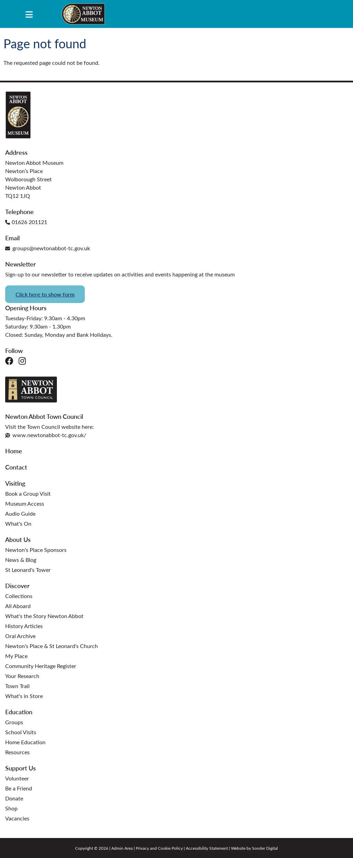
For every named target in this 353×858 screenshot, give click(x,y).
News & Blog (20, 559)
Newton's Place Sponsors (36, 549)
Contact (16, 467)
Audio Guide (20, 513)
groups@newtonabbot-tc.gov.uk (47, 248)
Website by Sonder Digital (254, 848)
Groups (14, 722)
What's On (18, 523)
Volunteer (17, 778)
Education (18, 711)
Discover (17, 585)
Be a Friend (18, 788)
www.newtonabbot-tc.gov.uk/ (45, 434)
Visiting (15, 483)
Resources (17, 752)
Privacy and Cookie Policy (159, 848)
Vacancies (17, 818)
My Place (16, 655)
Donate (14, 798)
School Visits (20, 732)
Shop (11, 808)
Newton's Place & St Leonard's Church (51, 645)
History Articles (24, 625)
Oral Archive (20, 635)
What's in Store (24, 695)
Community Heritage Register (40, 665)
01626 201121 (26, 221)
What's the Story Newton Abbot (44, 615)
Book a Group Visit (28, 493)
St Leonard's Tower (28, 569)
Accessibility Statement (207, 848)
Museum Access (24, 503)
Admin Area (122, 848)
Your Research (22, 675)
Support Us (20, 768)
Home (13, 450)
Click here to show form (45, 294)
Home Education (25, 742)
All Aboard (18, 605)
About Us (18, 539)
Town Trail (17, 685)
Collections (18, 595)
